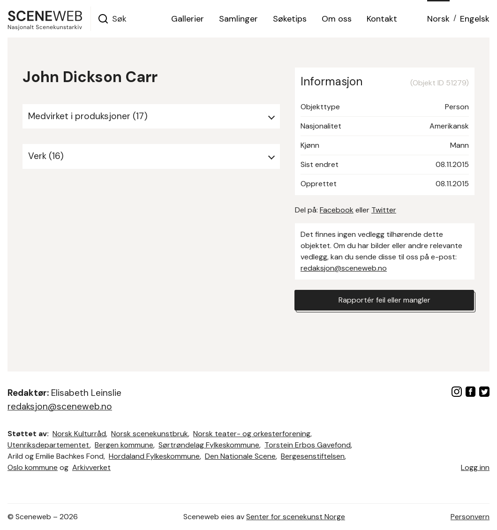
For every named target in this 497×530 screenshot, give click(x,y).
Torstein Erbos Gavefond (307, 445)
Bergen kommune (124, 445)
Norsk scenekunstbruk (149, 434)
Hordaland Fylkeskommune (154, 456)
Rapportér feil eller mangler (384, 300)
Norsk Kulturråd (79, 434)
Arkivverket (91, 467)
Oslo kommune (33, 467)
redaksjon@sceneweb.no (344, 268)
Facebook (337, 210)
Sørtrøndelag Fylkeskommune (208, 445)
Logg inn (475, 467)
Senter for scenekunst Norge (295, 517)
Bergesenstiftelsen (313, 456)
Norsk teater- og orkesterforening (251, 434)
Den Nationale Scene (240, 456)
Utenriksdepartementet (49, 445)
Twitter (383, 210)
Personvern (470, 517)
